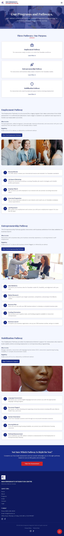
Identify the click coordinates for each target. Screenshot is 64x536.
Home (3, 491)
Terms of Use (36, 528)
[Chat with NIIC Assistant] (59, 531)
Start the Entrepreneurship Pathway (13, 249)
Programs (4, 496)
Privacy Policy (28, 528)
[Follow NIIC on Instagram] (2, 519)
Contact (3, 501)
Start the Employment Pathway (12, 135)
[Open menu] (62, 3)
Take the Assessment (32, 464)
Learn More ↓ (32, 55)
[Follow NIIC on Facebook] (5, 519)
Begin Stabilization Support (10, 361)
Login (2, 503)
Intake (3, 498)
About (3, 494)
